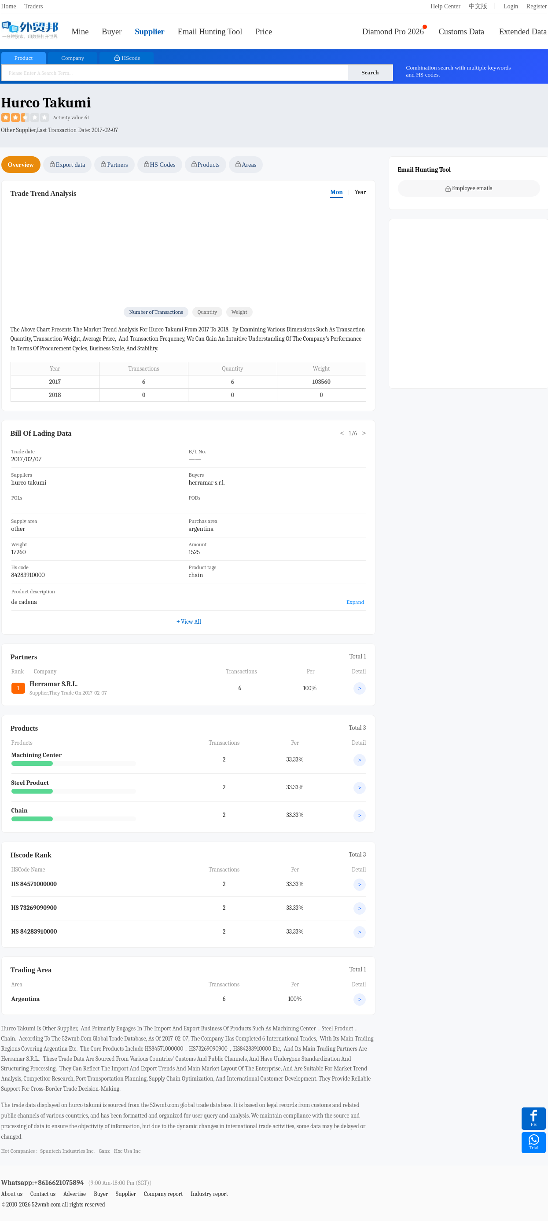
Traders (33, 6)
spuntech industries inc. (67, 1151)
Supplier (149, 31)
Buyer (111, 31)
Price (263, 31)
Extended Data (523, 31)
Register (536, 6)
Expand (355, 602)
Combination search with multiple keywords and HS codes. (458, 71)
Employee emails (469, 188)
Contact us (42, 1194)
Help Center (445, 6)
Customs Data (462, 31)
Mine (80, 31)
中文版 (478, 6)
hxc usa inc (127, 1151)
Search (370, 72)
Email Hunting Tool (210, 31)
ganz (104, 1151)
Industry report (209, 1194)
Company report (163, 1194)
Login (511, 6)
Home (8, 6)
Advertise (74, 1194)
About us (12, 1194)
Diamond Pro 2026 (393, 31)
